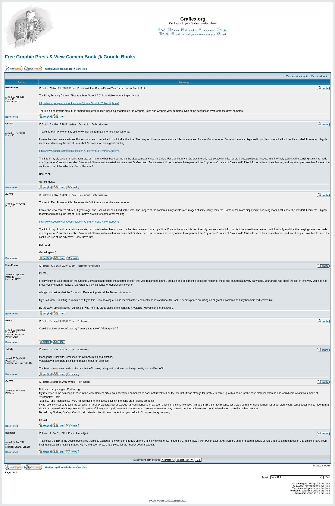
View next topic (319, 76)
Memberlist (188, 30)
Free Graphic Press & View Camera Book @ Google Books (70, 56)
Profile (164, 34)
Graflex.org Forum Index (58, 69)
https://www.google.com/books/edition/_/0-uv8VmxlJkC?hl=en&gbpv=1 (79, 103)
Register (223, 30)
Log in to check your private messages (193, 34)
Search (173, 30)
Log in (222, 34)
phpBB (161, 501)
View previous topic (297, 76)
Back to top (11, 116)
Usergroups (206, 30)
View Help (81, 69)
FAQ (162, 30)
